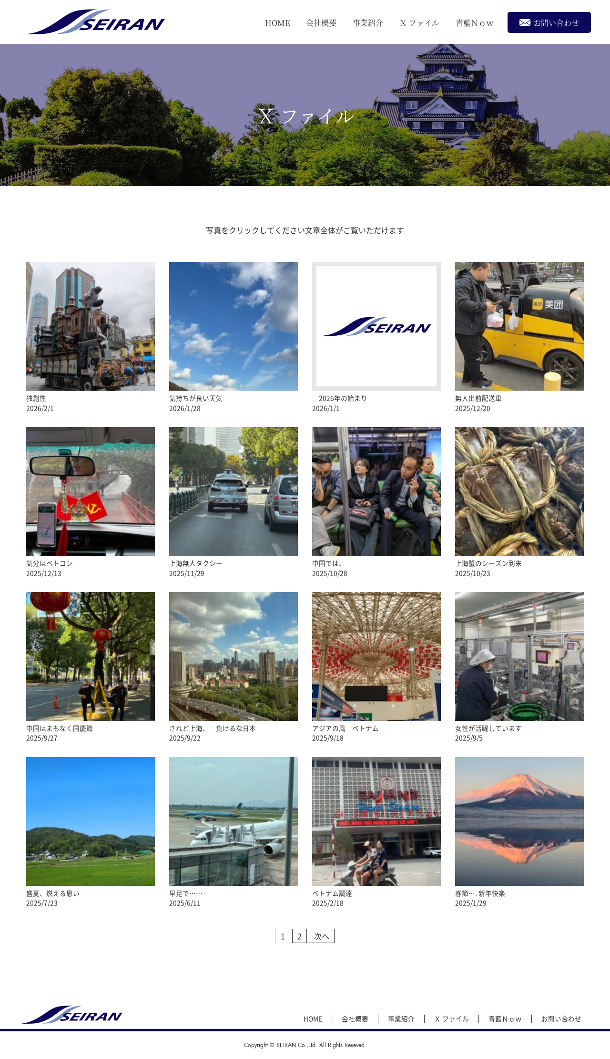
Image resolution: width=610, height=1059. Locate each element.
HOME (277, 22)
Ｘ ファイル (419, 22)
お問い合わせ (549, 22)
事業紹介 (368, 22)
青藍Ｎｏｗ (475, 22)
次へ (321, 936)
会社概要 (321, 22)
